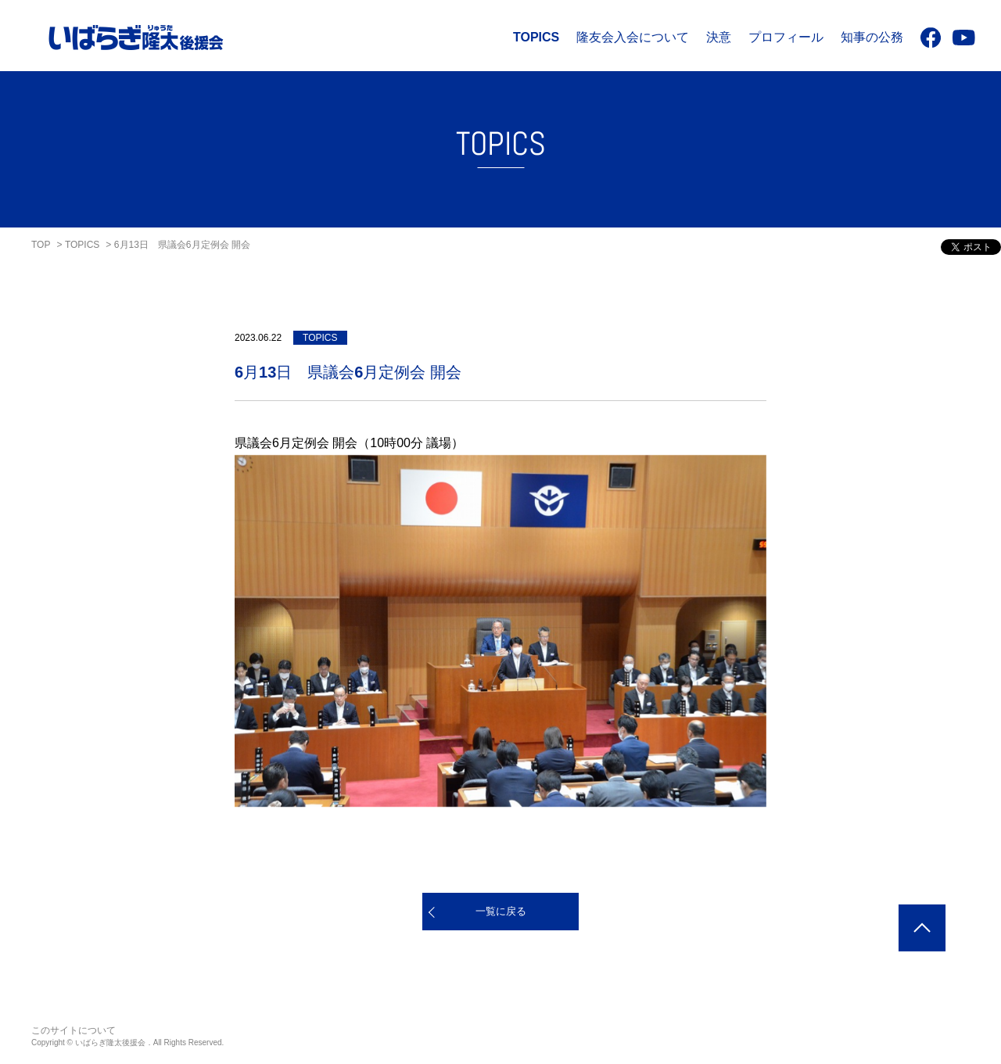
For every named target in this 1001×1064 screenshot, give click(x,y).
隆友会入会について (632, 37)
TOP (40, 244)
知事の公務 (872, 37)
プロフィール (785, 37)
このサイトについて (73, 1030)
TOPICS (536, 37)
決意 (718, 37)
